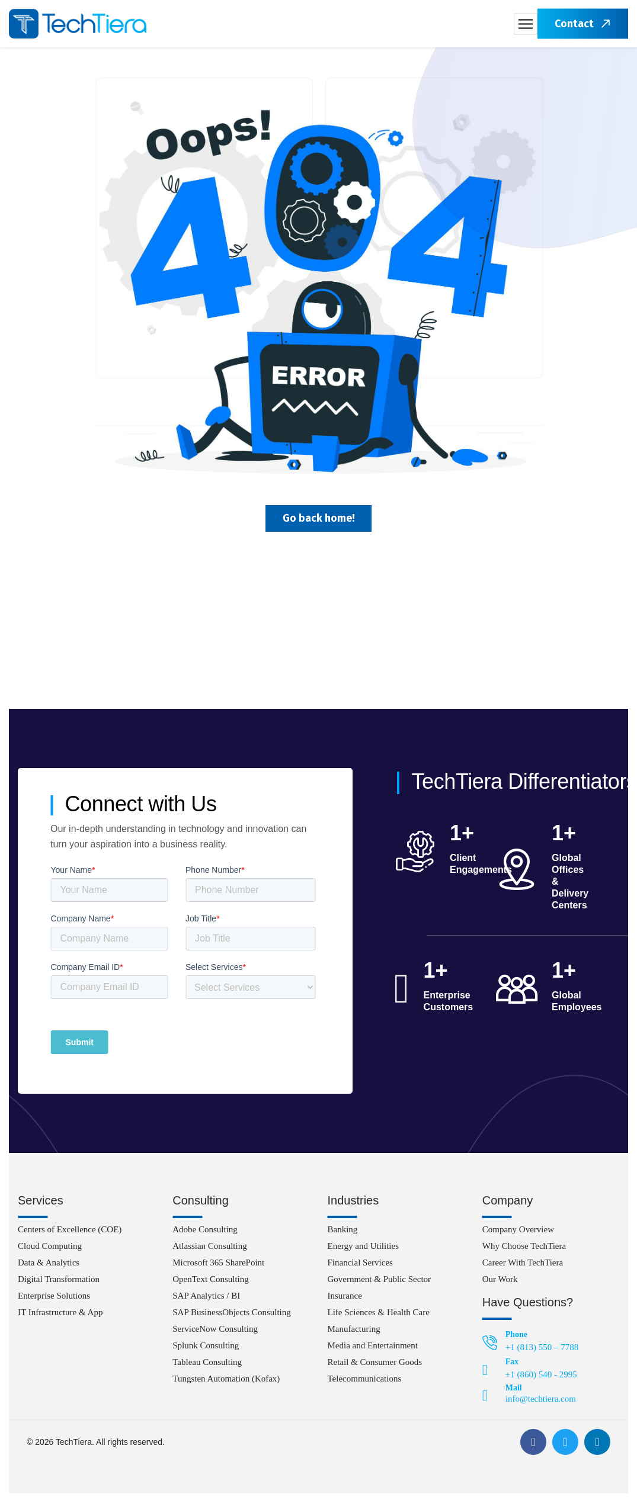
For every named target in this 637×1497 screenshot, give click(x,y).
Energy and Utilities (363, 1249)
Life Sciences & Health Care (379, 1316)
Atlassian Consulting (209, 1249)
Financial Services (360, 1266)
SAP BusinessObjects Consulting (231, 1316)
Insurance (345, 1299)
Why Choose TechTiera (524, 1249)
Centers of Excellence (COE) (69, 1233)
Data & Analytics (48, 1266)
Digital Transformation (59, 1282)
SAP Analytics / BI (206, 1299)
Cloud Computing (50, 1249)
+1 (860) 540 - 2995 (541, 1378)
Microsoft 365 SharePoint (218, 1266)
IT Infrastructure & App (60, 1316)
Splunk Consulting (205, 1349)
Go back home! (319, 520)
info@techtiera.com (540, 1402)
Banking (343, 1233)
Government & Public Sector (379, 1282)
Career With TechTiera (522, 1266)
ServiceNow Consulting (215, 1332)
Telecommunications (365, 1382)
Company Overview (518, 1233)
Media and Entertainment (373, 1349)
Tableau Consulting (207, 1365)
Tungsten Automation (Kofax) (226, 1382)
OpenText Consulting (210, 1282)
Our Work (500, 1282)
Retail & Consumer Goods (375, 1365)
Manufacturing (354, 1332)
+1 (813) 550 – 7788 (541, 1350)
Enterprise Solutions (54, 1299)
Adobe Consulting (205, 1233)
